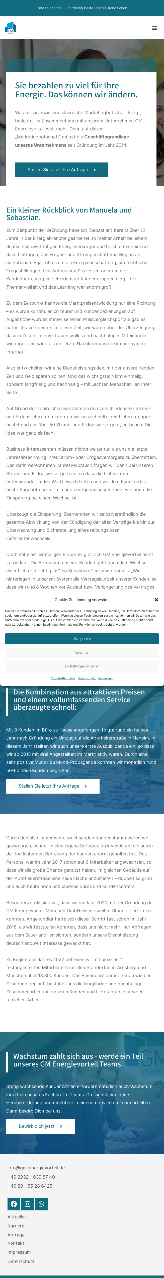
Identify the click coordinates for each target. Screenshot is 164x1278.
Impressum (105, 678)
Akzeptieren (82, 638)
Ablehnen (82, 652)
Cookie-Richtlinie (63, 678)
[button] (156, 599)
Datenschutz (87, 678)
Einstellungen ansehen (82, 666)
